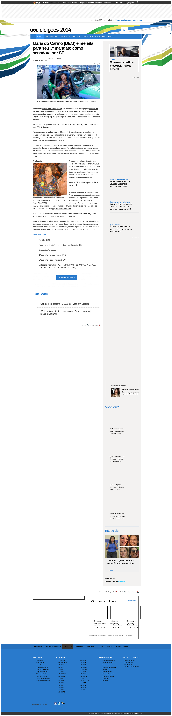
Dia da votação (107, 671)
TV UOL (115, 3)
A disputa (105, 678)
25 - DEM (61, 660)
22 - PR (60, 685)
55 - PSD (83, 665)
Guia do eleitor (108, 36)
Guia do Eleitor (105, 657)
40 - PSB (83, 660)
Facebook (55, 703)
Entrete (91, 3)
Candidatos (37, 657)
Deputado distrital (42, 671)
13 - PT (82, 678)
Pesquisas (76, 36)
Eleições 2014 (55, 29)
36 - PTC (83, 685)
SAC (57, 2)
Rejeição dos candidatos (128, 663)
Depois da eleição (108, 676)
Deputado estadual (42, 669)
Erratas (122, 591)
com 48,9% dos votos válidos (67, 111)
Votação (105, 669)
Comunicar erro (94, 325)
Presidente (39, 660)
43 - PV (82, 690)
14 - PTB (83, 683)
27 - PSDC (83, 669)
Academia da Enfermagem (97, 635)
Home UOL (38, 646)
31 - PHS (61, 671)
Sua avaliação (95, 36)
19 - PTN (83, 687)
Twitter (59, 703)
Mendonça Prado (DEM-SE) (79, 214)
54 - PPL (61, 681)
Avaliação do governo (131, 666)
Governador (40, 662)
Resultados (66, 36)
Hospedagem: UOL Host (135, 713)
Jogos (109, 646)
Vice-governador (41, 676)
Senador (39, 665)
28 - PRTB (61, 692)
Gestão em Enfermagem (115, 635)
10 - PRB (61, 687)
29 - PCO (61, 667)
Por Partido (59, 657)
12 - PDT (61, 669)
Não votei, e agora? (108, 674)
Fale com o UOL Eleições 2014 (107, 591)
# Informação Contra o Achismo (128, 20)
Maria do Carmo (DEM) (52, 109)
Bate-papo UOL (122, 646)
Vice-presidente (41, 674)
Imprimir (84, 325)
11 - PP (60, 678)
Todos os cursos (131, 600)
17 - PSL (83, 671)
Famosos (107, 3)
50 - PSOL (83, 674)
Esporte (83, 3)
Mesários (105, 681)
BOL (122, 3)
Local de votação (108, 665)
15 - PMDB (62, 674)
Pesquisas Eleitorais (129, 657)
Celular (63, 703)
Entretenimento (53, 646)
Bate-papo (67, 3)
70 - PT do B (84, 681)
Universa (98, 3)
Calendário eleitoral (108, 660)
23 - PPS (61, 683)
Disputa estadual (52, 36)
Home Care (128, 635)
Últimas (40, 36)
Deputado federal (42, 667)
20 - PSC (83, 662)
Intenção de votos (130, 660)
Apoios (86, 36)
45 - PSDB (83, 667)
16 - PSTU (83, 676)
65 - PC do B (62, 662)
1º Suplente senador (43, 678)
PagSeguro (129, 3)
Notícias (75, 3)
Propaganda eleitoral (109, 667)
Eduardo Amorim (63, 209)
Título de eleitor (107, 662)
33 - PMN (61, 676)
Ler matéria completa (66, 277)
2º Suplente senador (43, 681)
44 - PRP (61, 690)
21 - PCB (61, 665)
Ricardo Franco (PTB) (59, 206)
